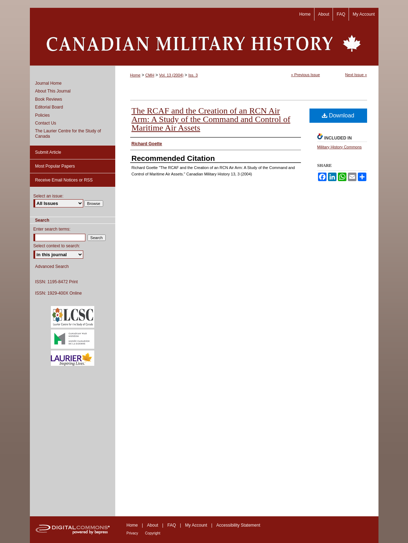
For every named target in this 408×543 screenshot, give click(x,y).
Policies (42, 115)
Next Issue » (356, 75)
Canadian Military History (204, 43)
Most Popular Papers (55, 166)
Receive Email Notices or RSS (64, 180)
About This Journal (53, 91)
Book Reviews (48, 99)
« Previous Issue (305, 75)
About (152, 525)
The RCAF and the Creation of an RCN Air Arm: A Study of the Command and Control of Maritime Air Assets (211, 119)
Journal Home (48, 83)
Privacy (132, 533)
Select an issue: (48, 196)
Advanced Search (52, 266)
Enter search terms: (52, 229)
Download (338, 115)
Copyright (152, 533)
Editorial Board (49, 107)
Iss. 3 (192, 75)
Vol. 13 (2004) (171, 75)
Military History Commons (339, 147)
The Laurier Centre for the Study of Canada (68, 133)
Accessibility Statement (238, 525)
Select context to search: (56, 245)
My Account (196, 525)
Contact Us (45, 123)
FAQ (171, 525)
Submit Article (48, 152)
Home (135, 75)
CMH (149, 75)
